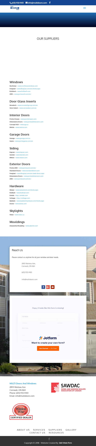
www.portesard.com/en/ (22, 94)
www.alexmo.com (32, 226)
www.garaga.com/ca (23, 138)
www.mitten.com (21, 157)
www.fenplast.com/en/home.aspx (28, 89)
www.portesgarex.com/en (24, 141)
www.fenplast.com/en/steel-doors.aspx (30, 173)
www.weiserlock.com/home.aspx (27, 190)
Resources (56, 432)
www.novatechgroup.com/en (28, 105)
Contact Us (37, 432)
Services (39, 430)
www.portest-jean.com (28, 119)
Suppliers (55, 430)
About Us (23, 430)
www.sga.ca (24, 124)
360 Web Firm (65, 443)
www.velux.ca (19, 215)
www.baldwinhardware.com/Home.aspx (30, 201)
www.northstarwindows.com (28, 86)
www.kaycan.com (22, 152)
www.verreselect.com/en (28, 108)
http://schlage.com (23, 198)
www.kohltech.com (24, 91)
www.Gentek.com (22, 155)
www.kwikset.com (23, 193)
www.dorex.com (20, 204)
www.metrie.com (21, 127)
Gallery (71, 430)
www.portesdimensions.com (33, 122)
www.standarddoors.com (30, 171)
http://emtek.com (22, 195)
